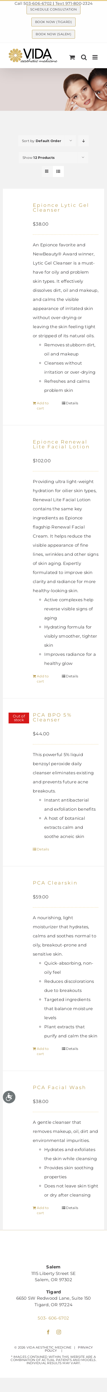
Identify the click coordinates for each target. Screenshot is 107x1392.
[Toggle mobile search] (84, 57)
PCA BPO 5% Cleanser (52, 717)
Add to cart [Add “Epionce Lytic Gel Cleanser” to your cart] (43, 405)
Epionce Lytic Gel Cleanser (61, 207)
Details (72, 403)
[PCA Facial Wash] (19, 1100)
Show (38, 157)
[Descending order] (83, 141)
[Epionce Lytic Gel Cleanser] (19, 218)
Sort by (41, 141)
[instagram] (58, 1332)
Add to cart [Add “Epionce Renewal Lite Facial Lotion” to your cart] (43, 678)
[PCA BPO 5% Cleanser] (19, 728)
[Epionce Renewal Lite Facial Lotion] (19, 455)
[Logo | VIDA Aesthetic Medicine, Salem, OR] (53, 1246)
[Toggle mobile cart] (72, 57)
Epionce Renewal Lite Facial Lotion (61, 444)
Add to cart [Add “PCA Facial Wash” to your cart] (43, 1210)
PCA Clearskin (55, 883)
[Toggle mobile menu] (95, 57)
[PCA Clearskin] (19, 896)
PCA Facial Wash (59, 1087)
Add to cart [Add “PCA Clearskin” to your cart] (43, 1051)
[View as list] (58, 171)
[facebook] (48, 1332)
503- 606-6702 (53, 1318)
